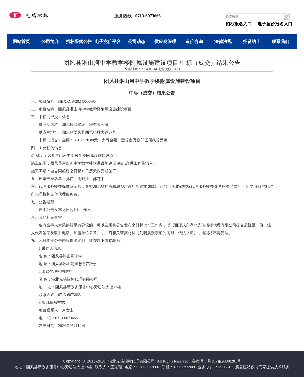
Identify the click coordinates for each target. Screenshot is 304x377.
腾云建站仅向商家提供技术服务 (262, 367)
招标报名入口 (239, 24)
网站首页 (21, 41)
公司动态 (136, 41)
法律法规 (223, 41)
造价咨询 (194, 41)
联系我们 (280, 41)
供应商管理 (165, 41)
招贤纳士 (251, 41)
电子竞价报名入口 (275, 24)
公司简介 (50, 41)
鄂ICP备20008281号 (224, 361)
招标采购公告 (79, 41)
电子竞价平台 (108, 41)
